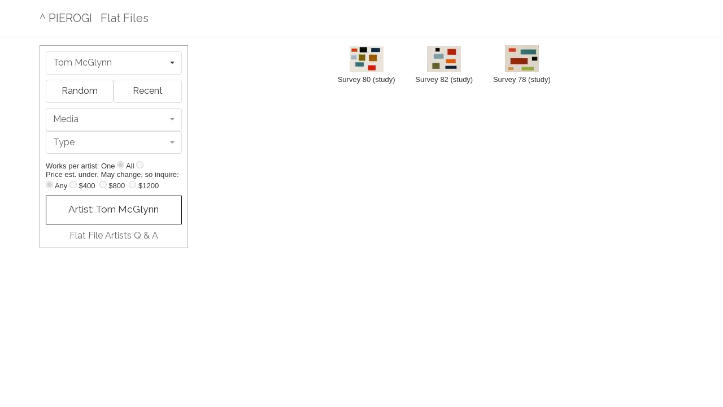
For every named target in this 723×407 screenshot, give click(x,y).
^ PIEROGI (66, 18)
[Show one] (120, 164)
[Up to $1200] (132, 184)
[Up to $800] (103, 184)
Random (80, 90)
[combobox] (114, 63)
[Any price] (49, 184)
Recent (148, 90)
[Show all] (139, 164)
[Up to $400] (73, 184)
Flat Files (125, 18)
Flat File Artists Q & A (113, 235)
